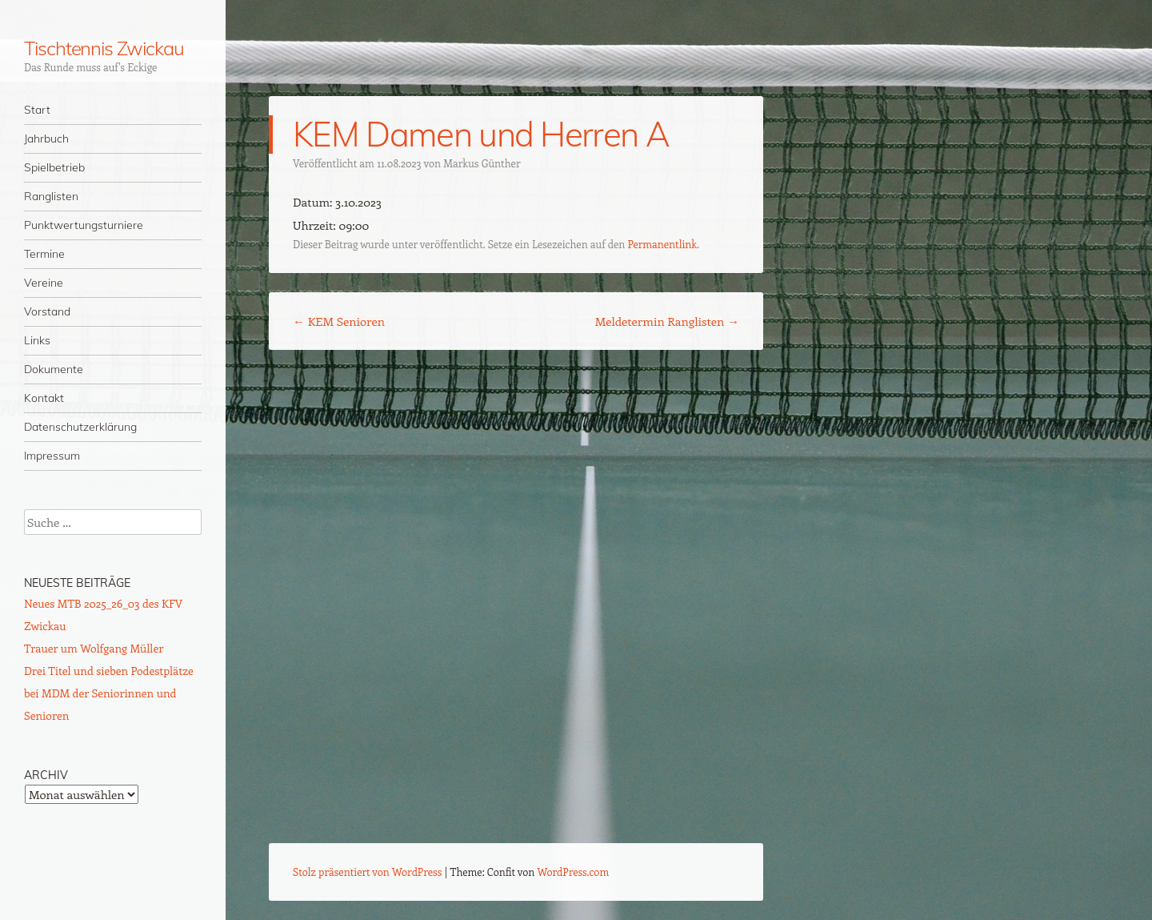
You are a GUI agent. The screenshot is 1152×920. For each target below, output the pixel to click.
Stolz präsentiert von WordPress (367, 871)
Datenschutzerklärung (80, 427)
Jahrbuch (46, 138)
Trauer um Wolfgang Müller (93, 648)
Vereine (43, 282)
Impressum (52, 455)
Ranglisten (51, 196)
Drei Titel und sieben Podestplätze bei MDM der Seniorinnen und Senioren (109, 693)
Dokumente (53, 369)
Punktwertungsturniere (83, 225)
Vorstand (47, 311)
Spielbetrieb (54, 167)
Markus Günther (481, 163)
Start (37, 109)
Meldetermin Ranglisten (667, 321)
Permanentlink (662, 244)
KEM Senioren (339, 321)
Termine (44, 254)
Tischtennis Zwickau (103, 48)
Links (37, 340)
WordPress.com (574, 871)
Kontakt (44, 398)
